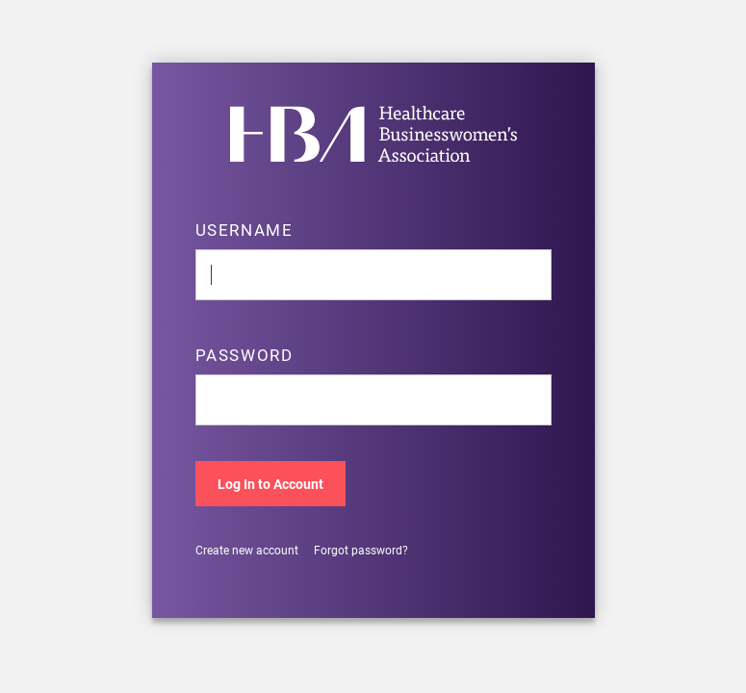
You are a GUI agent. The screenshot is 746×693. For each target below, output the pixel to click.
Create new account (246, 550)
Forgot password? (361, 550)
